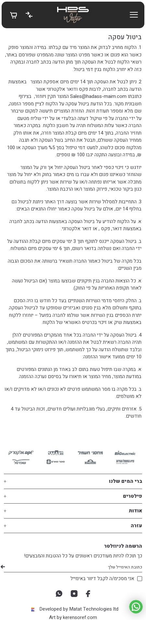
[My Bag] (13, 15)
